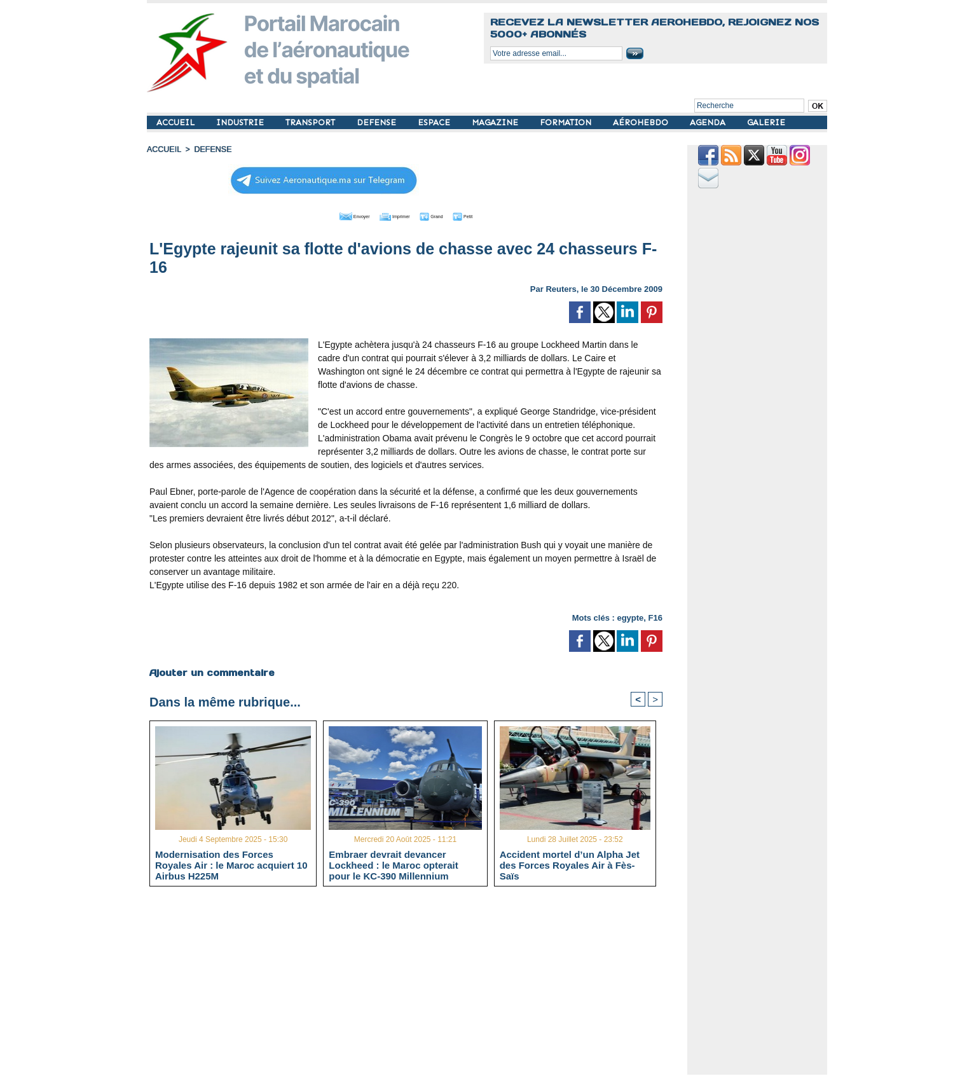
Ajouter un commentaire (211, 671)
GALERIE (766, 122)
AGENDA (709, 122)
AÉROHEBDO (642, 122)
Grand (444, 215)
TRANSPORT (311, 122)
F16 (655, 616)
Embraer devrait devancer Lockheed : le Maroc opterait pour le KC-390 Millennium (393, 865)
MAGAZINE (496, 122)
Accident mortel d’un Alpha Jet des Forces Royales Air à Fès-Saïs (570, 865)
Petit (487, 215)
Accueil (163, 149)
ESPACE (435, 122)
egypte (630, 616)
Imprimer (391, 215)
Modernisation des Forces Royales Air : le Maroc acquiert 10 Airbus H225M (231, 865)
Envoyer (333, 215)
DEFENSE (378, 122)
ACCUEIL (176, 122)
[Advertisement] (415, 986)
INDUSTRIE (241, 122)
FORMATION (567, 122)
